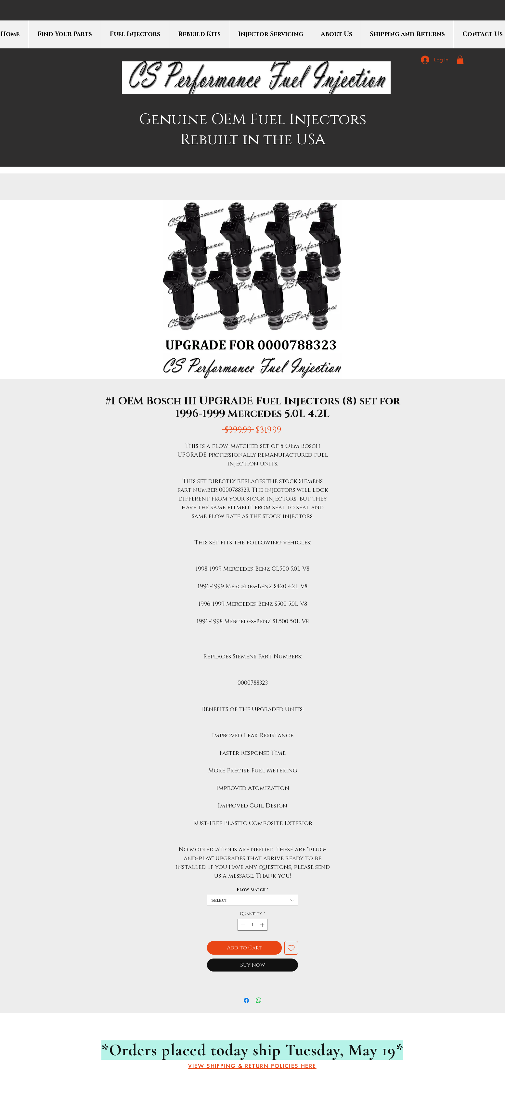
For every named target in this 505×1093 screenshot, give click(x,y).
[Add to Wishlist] (291, 948)
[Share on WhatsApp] (259, 1000)
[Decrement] (242, 924)
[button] (460, 60)
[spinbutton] (252, 924)
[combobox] (252, 900)
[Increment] (263, 924)
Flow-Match (252, 889)
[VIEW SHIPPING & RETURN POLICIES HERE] (252, 1066)
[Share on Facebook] (246, 1000)
